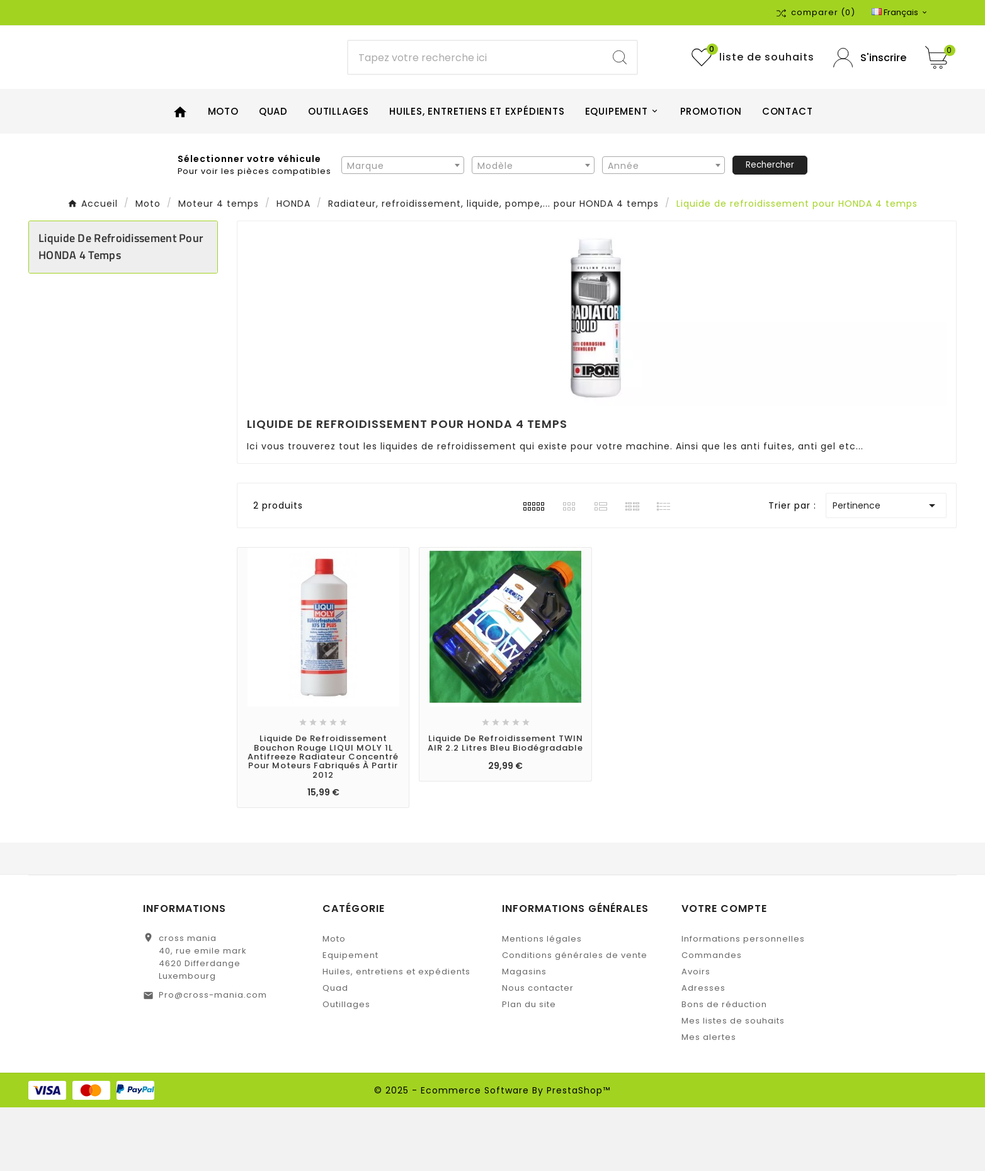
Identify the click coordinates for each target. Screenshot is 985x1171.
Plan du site (529, 1068)
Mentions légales (542, 1002)
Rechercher (770, 228)
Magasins (524, 1035)
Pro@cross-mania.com (213, 1058)
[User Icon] (869, 89)
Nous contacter (538, 1052)
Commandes (711, 1019)
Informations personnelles (743, 1002)
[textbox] (403, 229)
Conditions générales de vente (574, 1019)
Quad (335, 1052)
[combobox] (402, 228)
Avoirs (695, 1035)
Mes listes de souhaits (733, 1084)
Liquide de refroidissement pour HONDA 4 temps (120, 310)
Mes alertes (708, 1101)
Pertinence (886, 569)
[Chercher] (475, 89)
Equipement (350, 1019)
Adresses (703, 1052)
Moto (334, 1002)
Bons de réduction (724, 1068)
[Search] (620, 89)
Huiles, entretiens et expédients (396, 1035)
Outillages (346, 1068)
